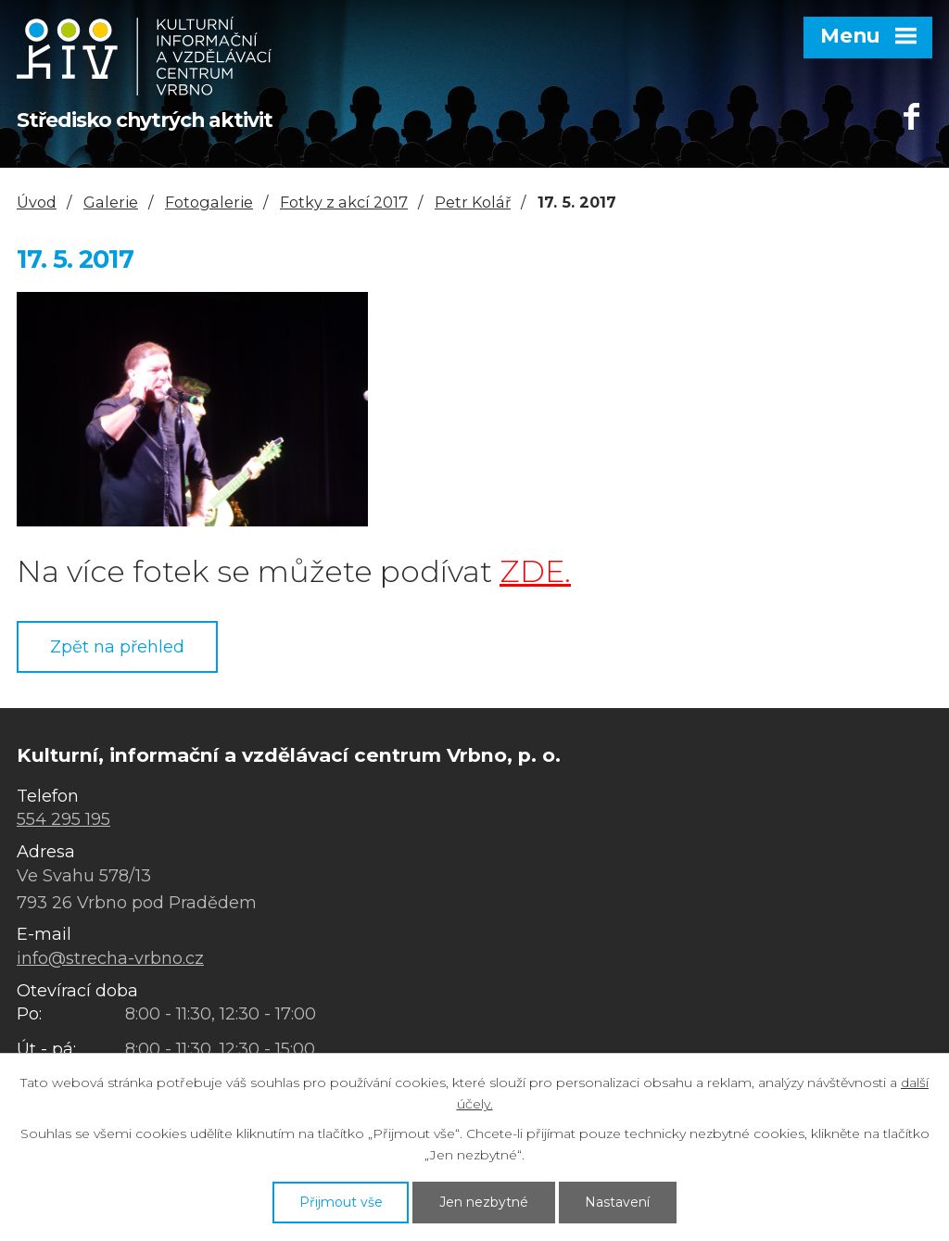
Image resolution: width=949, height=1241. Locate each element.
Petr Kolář (473, 202)
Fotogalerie (209, 202)
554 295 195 (63, 819)
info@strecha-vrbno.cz (110, 958)
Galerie (110, 202)
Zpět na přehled (117, 647)
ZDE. (535, 571)
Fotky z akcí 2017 (344, 202)
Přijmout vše (341, 1202)
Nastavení (617, 1202)
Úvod (37, 202)
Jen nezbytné (483, 1202)
